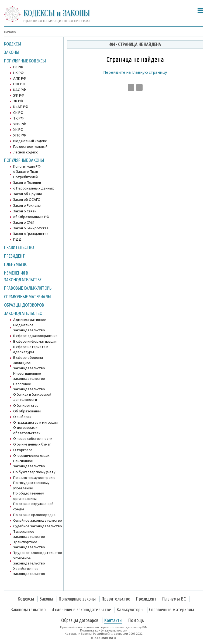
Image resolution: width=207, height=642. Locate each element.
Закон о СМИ (23, 222)
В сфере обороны (28, 357)
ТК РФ (18, 118)
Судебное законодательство (37, 526)
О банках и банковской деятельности (32, 397)
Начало (10, 32)
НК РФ (18, 73)
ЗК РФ (18, 101)
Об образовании (27, 411)
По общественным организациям (28, 495)
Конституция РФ (27, 166)
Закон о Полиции (27, 182)
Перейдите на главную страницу (135, 72)
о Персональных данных (33, 188)
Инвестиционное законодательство (29, 376)
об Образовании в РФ (31, 217)
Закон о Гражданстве (31, 234)
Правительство (19, 247)
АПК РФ (19, 78)
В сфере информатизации (35, 341)
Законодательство (23, 313)
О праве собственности (32, 438)
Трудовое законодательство (37, 553)
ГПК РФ (19, 84)
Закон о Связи (24, 211)
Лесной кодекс (25, 152)
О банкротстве (26, 405)
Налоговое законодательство (29, 386)
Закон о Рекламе (27, 205)
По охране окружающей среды (33, 506)
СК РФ (18, 112)
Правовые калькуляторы (28, 287)
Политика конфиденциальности (103, 630)
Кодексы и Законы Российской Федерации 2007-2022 (104, 633)
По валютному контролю (34, 477)
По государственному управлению (31, 485)
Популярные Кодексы (25, 60)
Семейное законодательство (37, 520)
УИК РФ (19, 124)
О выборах (22, 417)
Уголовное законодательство (29, 560)
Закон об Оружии (27, 194)
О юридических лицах (31, 455)
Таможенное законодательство (29, 534)
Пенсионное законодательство (29, 463)
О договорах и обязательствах (26, 430)
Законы (11, 52)
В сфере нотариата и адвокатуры (30, 349)
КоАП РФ (20, 106)
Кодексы (12, 43)
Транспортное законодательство (29, 544)
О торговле (22, 450)
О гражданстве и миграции (35, 422)
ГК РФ (18, 67)
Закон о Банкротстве (31, 228)
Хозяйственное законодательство (29, 571)
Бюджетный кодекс (30, 141)
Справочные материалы (27, 296)
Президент (14, 255)
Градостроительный (30, 146)
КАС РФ (19, 90)
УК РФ (18, 129)
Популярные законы (24, 160)
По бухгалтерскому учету (34, 472)
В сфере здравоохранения (35, 336)
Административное (29, 319)
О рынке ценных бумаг (32, 444)
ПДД (17, 239)
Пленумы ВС (15, 264)
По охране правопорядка (34, 515)
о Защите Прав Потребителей (25, 174)
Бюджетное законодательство (29, 327)
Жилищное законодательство (29, 365)
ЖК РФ (18, 95)
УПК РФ (19, 135)
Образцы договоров (24, 304)
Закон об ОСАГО (26, 199)
